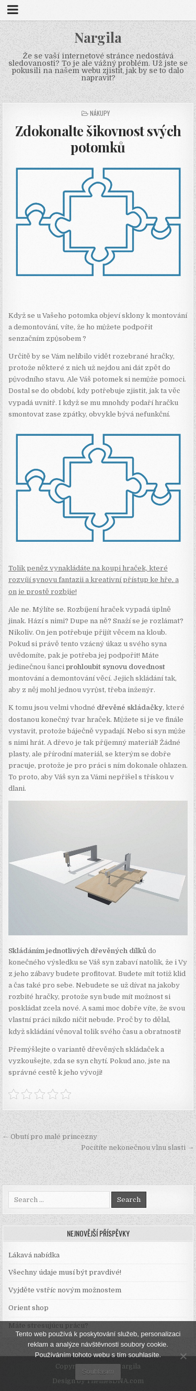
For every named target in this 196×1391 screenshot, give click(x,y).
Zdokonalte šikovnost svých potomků (98, 139)
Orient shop (28, 1308)
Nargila (98, 37)
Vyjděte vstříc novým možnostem (64, 1290)
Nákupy (100, 113)
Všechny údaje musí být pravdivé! (64, 1272)
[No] (183, 1356)
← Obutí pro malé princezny (49, 1136)
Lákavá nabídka (34, 1255)
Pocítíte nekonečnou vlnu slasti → (137, 1147)
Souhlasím (98, 1371)
